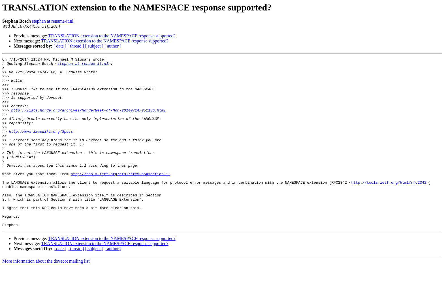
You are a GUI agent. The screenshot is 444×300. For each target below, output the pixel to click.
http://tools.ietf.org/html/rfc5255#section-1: (120, 197)
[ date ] (60, 46)
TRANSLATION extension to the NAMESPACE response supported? (111, 35)
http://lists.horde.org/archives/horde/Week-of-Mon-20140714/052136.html (88, 121)
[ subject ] (94, 46)
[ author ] (112, 46)
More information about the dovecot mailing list (45, 295)
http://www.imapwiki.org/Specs (41, 146)
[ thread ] (75, 46)
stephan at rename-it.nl (52, 21)
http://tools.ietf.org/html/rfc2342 (388, 207)
